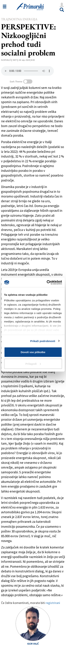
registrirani (53, 603)
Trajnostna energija (19, 19)
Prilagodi (33, 363)
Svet (15, 60)
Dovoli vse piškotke (33, 352)
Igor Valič (6, 60)
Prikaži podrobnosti (42, 340)
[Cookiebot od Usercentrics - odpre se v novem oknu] (47, 282)
